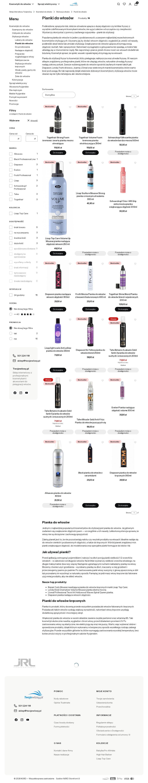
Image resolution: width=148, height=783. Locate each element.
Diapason (18, 164)
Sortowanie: (48, 89)
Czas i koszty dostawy (64, 722)
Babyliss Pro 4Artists (105, 750)
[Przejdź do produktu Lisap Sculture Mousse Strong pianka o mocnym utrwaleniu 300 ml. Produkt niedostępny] (90, 175)
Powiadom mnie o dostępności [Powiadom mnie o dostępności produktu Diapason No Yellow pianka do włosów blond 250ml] (91, 370)
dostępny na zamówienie (20, 255)
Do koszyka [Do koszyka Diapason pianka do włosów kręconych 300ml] (123, 505)
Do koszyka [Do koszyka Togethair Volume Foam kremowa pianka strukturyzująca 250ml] (90, 152)
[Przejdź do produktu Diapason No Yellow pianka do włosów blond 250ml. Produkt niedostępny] (90, 331)
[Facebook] (15, 392)
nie (15, 338)
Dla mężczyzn (15, 90)
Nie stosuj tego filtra (23, 309)
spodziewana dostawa (24, 248)
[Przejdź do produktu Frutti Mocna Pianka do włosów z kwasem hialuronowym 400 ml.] (90, 276)
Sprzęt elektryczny (18, 83)
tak (15, 333)
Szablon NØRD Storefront (67, 779)
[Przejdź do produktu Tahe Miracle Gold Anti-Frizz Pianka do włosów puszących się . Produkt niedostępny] (90, 397)
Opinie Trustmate (62, 702)
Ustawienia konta (104, 702)
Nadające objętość (24, 50)
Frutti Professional (22, 175)
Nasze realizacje (61, 754)
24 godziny (19, 295)
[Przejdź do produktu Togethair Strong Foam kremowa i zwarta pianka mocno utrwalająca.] (58, 119)
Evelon (17, 170)
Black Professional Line (25, 159)
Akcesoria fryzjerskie (19, 86)
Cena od (13, 133)
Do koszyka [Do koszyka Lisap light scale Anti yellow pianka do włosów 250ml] (58, 370)
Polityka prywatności (106, 726)
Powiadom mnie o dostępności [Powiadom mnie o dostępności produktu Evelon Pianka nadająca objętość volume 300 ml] (123, 432)
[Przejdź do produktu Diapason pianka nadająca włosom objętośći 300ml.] (58, 276)
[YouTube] (26, 392)
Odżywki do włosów (21, 33)
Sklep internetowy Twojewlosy (20, 12)
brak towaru (19, 227)
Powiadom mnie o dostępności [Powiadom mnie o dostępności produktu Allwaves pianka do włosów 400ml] (58, 505)
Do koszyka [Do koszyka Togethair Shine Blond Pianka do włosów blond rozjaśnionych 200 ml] (123, 309)
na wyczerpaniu (21, 232)
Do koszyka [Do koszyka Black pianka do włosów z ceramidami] (90, 505)
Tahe (16, 194)
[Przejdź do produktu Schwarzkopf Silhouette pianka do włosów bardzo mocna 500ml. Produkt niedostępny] (123, 119)
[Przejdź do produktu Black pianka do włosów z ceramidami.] (90, 454)
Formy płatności (61, 726)
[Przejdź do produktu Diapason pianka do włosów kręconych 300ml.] (123, 454)
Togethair (18, 199)
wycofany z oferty (22, 262)
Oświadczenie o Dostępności (110, 730)
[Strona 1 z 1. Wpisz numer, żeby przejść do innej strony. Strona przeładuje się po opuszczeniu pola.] (134, 96)
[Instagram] (20, 392)
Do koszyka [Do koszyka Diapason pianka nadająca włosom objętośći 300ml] (58, 309)
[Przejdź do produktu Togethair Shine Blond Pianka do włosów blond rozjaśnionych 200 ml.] (123, 276)
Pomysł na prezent (18, 97)
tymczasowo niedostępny (20, 274)
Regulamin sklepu (104, 722)
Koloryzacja (17, 79)
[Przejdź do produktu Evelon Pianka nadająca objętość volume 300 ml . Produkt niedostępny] (123, 391)
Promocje (14, 104)
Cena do (30, 133)
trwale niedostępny (23, 281)
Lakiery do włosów (24, 40)
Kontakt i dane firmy (63, 750)
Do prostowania (22, 47)
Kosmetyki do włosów (44, 12)
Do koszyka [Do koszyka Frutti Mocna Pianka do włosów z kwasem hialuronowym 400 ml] (90, 309)
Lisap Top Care (21, 213)
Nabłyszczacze (22, 60)
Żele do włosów (22, 76)
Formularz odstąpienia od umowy (112, 734)
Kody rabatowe (61, 698)
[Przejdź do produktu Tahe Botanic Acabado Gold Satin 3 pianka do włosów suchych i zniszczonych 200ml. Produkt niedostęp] (123, 331)
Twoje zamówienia (105, 698)
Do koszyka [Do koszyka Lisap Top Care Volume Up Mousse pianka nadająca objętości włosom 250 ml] (58, 253)
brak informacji (21, 267)
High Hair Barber (104, 754)
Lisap (16, 180)
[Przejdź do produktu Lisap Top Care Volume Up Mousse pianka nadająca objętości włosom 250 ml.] (58, 197)
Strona (128, 96)
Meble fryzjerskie (17, 93)
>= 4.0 (24, 314)
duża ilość (18, 243)
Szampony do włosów (22, 29)
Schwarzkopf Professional (20, 187)
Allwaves (18, 154)
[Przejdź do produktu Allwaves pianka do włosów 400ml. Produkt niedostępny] (58, 465)
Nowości (13, 100)
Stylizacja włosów (63, 12)
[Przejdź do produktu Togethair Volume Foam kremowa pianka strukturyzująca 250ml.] (90, 119)
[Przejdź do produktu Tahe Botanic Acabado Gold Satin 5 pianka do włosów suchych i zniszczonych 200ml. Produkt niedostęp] (58, 392)
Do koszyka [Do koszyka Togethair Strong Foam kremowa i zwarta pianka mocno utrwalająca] (58, 152)
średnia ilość (20, 238)
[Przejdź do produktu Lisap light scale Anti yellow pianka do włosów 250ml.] (58, 330)
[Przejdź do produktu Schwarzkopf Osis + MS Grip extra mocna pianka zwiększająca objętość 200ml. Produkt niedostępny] (123, 179)
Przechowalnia (103, 706)
